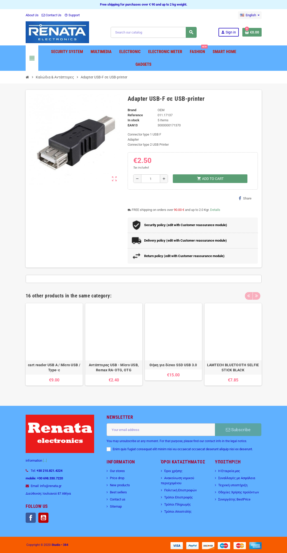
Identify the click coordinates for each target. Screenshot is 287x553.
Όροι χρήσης (173, 471)
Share (245, 198)
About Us (32, 15)
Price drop (117, 478)
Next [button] (256, 294)
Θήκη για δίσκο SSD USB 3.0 (173, 365)
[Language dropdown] (250, 15)
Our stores (117, 471)
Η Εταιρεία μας (229, 471)
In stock (133, 120)
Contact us (117, 499)
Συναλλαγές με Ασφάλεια (236, 478)
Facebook (31, 518)
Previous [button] (248, 294)
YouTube (43, 518)
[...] (45, 460)
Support (72, 15)
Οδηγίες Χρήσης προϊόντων (238, 492)
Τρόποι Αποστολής (178, 511)
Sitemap (116, 506)
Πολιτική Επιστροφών (180, 490)
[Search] (153, 32)
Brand (132, 110)
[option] (54, 347)
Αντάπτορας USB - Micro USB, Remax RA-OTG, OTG (114, 367)
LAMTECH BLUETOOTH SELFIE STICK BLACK (233, 367)
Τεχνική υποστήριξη (232, 485)
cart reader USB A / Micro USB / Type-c (54, 367)
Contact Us (51, 15)
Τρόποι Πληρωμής (177, 504)
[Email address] (161, 429)
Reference (135, 115)
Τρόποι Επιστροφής (178, 497)
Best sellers (118, 492)
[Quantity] (150, 179)
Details (215, 210)
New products (120, 485)
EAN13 (133, 125)
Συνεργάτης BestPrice (234, 499)
